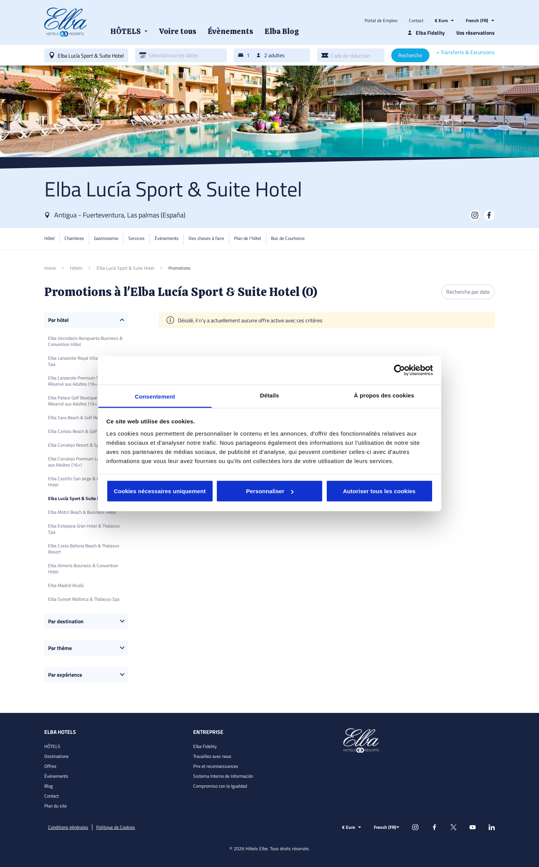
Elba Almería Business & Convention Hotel (83, 568)
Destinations (56, 756)
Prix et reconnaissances (215, 766)
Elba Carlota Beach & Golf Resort (79, 431)
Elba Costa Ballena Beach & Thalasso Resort (83, 548)
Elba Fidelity (205, 746)
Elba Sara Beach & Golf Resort (77, 417)
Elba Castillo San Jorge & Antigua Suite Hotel (85, 481)
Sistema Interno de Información (223, 776)
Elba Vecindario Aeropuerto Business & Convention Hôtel (85, 341)
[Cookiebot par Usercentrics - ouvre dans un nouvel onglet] (399, 370)
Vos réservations (475, 33)
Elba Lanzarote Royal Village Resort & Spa (84, 361)
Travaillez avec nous (212, 756)
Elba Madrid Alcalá (66, 585)
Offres (50, 766)
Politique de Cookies (115, 827)
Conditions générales (68, 827)
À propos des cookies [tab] (384, 395)
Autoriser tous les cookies (379, 491)
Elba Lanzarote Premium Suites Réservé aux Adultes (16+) (78, 381)
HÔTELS (52, 746)
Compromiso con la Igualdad (220, 786)
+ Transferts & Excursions (465, 52)
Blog (48, 786)
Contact (416, 21)
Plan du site (55, 805)
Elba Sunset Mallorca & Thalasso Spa (83, 599)
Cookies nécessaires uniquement (160, 491)
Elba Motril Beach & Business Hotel (82, 512)
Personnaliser (270, 491)
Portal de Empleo (381, 21)
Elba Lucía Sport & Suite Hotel (77, 498)
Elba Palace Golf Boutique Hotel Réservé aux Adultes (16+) (78, 400)
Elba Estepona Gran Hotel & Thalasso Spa (83, 529)
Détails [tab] (269, 395)
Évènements (56, 776)
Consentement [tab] (155, 396)
